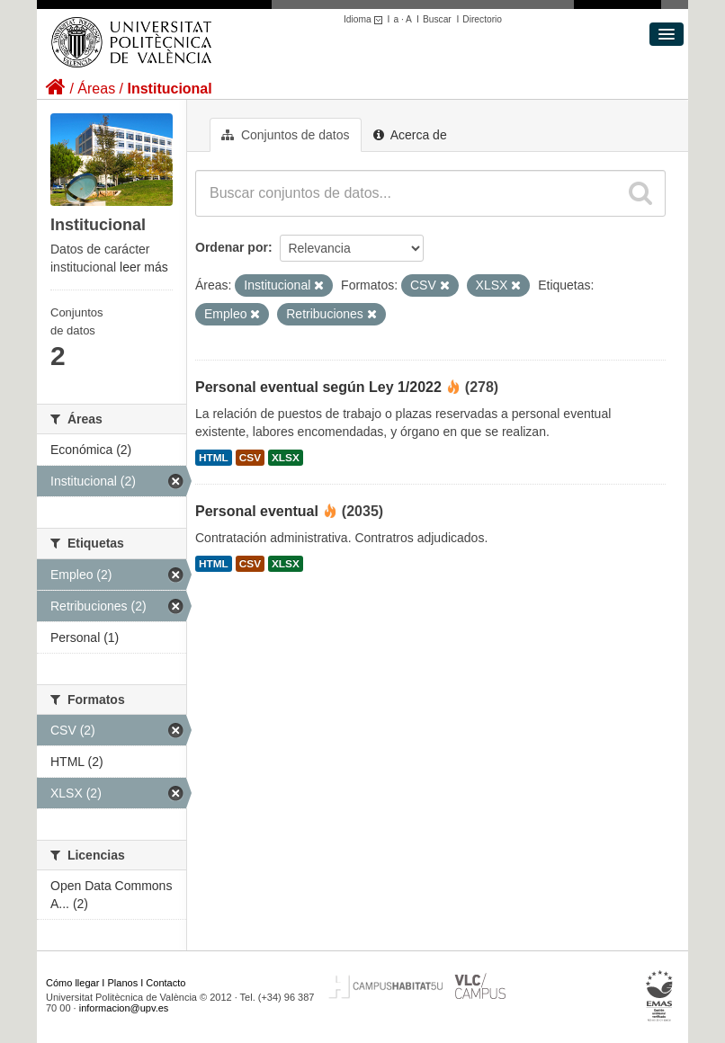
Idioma (366, 19)
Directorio (482, 19)
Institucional (169, 88)
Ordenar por (231, 247)
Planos (123, 982)
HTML (213, 457)
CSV (250, 457)
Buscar (437, 19)
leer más (144, 267)
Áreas (96, 88)
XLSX (286, 457)
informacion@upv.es (124, 1008)
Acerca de (410, 135)
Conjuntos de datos (285, 135)
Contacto (165, 982)
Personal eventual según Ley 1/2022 (318, 387)
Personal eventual (256, 511)
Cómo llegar (72, 982)
